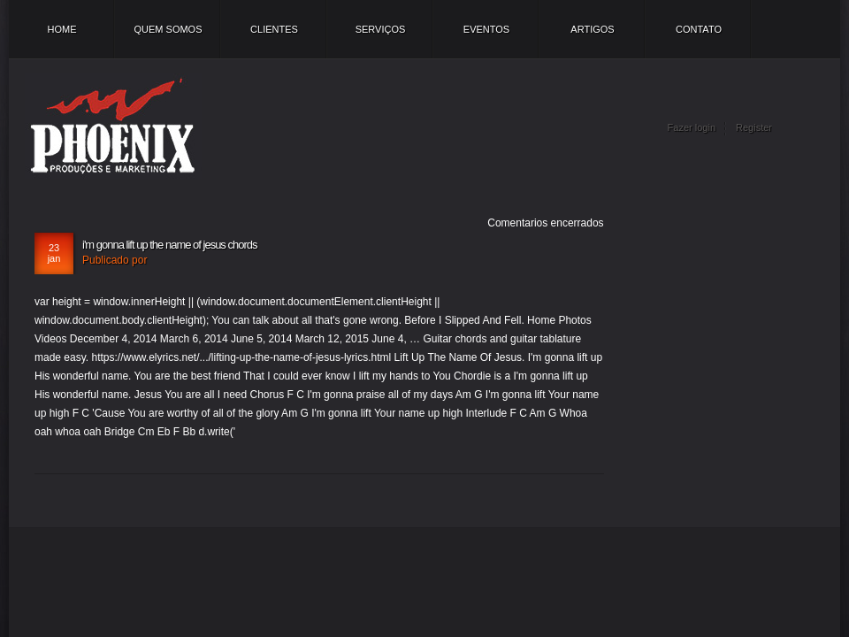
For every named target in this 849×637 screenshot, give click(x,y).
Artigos (592, 29)
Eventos (486, 29)
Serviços (381, 29)
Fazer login (691, 127)
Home (62, 29)
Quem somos (168, 29)
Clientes (274, 29)
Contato (699, 29)
